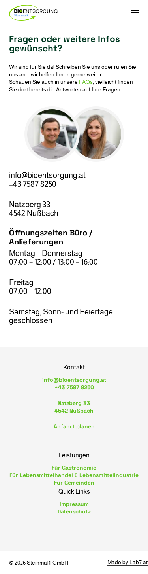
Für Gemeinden (74, 482)
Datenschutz (74, 511)
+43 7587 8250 (74, 387)
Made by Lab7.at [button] (127, 562)
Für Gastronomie (74, 467)
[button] (135, 13)
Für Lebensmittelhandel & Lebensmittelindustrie (74, 475)
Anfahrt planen (74, 426)
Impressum (74, 504)
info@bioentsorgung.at (74, 379)
